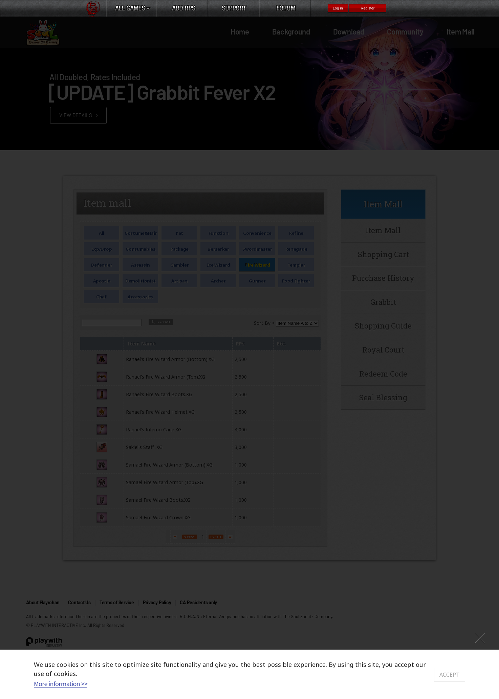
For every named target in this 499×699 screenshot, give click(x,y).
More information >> (60, 683)
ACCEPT (449, 674)
